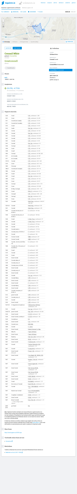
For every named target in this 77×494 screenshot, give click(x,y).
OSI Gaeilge (6, 41)
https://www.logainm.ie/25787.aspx (13, 432)
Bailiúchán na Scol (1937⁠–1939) (14, 452)
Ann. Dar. (30, 128)
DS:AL (29, 379)
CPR (29, 278)
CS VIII (30, 314)
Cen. (29, 321)
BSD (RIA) (30, 324)
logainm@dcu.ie (36, 422)
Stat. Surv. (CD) (32, 337)
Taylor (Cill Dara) (32, 331)
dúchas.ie (61, 2)
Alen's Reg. (31, 201)
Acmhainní (32, 11)
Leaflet (61, 39)
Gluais (23, 11)
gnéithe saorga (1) (54, 79)
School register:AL (32, 363)
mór (6, 77)
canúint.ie (67, 2)
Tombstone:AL (32, 342)
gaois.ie (73, 2)
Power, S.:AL (31, 351)
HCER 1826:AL (31, 376)
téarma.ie (43, 2)
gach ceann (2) (54, 75)
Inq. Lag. (30, 275)
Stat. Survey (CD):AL (33, 368)
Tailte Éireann (72, 39)
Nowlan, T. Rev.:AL (32, 359)
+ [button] (3, 19)
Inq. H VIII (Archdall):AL (34, 390)
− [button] (3, 21)
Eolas (40, 11)
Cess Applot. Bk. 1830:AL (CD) (35, 355)
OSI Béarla (14, 41)
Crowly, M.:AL (31, 348)
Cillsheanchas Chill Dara (34, 305)
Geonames (9, 441)
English (73, 11)
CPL (29, 115)
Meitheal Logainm (27, 7)
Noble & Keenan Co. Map (34, 329)
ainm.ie (55, 2)
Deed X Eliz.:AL (31, 384)
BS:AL (29, 339)
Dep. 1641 (30, 311)
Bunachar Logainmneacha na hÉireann (11, 7)
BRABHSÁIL (69, 41)
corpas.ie (49, 2)
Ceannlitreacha (10, 68)
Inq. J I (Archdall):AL (33, 386)
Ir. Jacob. (30, 326)
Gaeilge (67, 11)
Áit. (29, 406)
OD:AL (29, 395)
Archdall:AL (31, 381)
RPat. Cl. (30, 191)
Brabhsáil (15, 11)
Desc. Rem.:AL (31, 400)
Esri (68, 39)
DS (29, 319)
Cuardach (5, 11)
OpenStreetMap (33, 41)
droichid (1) (52, 77)
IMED (29, 236)
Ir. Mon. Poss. (31, 219)
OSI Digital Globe (23, 41)
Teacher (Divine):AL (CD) (34, 344)
